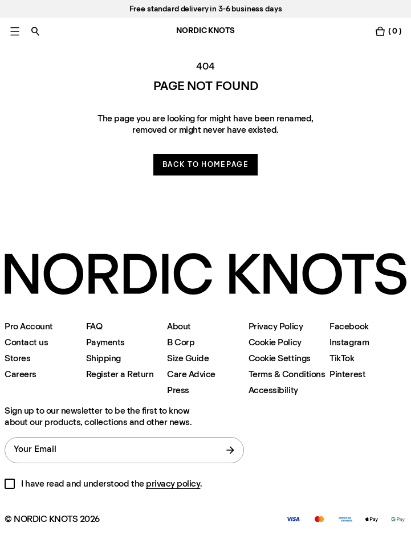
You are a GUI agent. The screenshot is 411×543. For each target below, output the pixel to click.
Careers (20, 374)
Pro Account (29, 326)
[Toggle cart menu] (388, 31)
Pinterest (347, 374)
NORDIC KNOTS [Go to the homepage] (205, 30)
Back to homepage (205, 164)
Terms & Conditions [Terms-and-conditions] (287, 374)
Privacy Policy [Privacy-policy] (276, 326)
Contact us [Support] (26, 342)
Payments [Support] (105, 342)
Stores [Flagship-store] (17, 358)
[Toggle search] (35, 31)
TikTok (341, 358)
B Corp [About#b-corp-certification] (180, 342)
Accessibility (273, 390)
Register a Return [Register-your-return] (120, 374)
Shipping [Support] (103, 358)
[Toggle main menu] (15, 31)
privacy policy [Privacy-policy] (173, 483)
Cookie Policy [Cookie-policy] (275, 342)
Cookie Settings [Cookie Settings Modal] (280, 358)
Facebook (348, 326)
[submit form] (230, 450)
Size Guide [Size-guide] (188, 358)
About (179, 326)
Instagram (349, 342)
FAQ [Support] (94, 326)
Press (178, 390)
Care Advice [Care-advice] (191, 374)
